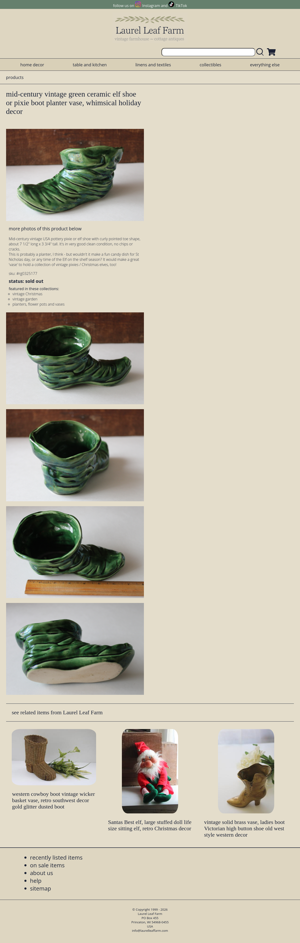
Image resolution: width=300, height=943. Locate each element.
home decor (32, 64)
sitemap (40, 888)
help (35, 880)
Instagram (151, 5)
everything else (265, 64)
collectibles (210, 64)
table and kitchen (90, 64)
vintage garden (24, 299)
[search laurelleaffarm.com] (261, 52)
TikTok (181, 5)
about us (41, 873)
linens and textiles (153, 64)
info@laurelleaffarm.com (150, 930)
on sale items (47, 865)
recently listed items (56, 857)
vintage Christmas (27, 293)
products (15, 77)
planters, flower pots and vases (38, 304)
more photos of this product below (45, 228)
